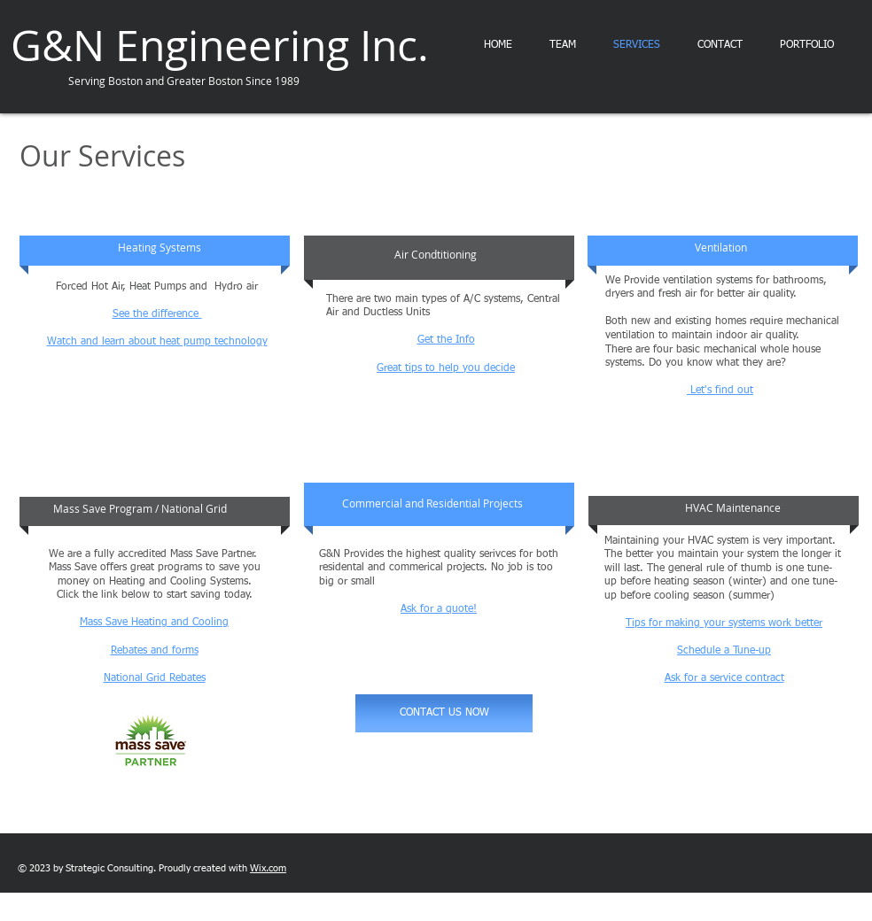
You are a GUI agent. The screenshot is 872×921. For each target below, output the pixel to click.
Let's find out (720, 390)
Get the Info (446, 340)
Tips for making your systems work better (724, 623)
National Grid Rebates (155, 678)
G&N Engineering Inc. (220, 45)
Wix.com (268, 868)
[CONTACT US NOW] (444, 713)
